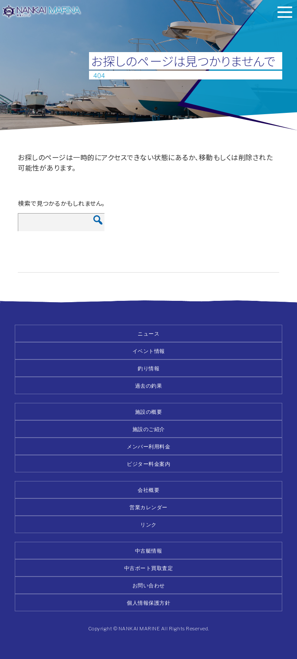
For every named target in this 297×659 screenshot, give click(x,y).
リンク (148, 524)
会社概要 (148, 490)
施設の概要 (148, 412)
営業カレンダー (148, 507)
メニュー (285, 12)
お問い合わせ (148, 585)
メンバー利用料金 (148, 446)
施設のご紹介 (148, 429)
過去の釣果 (148, 385)
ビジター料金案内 (148, 464)
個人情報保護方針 (148, 603)
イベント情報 (148, 351)
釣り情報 (148, 368)
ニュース (148, 333)
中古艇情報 (148, 550)
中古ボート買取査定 (148, 568)
